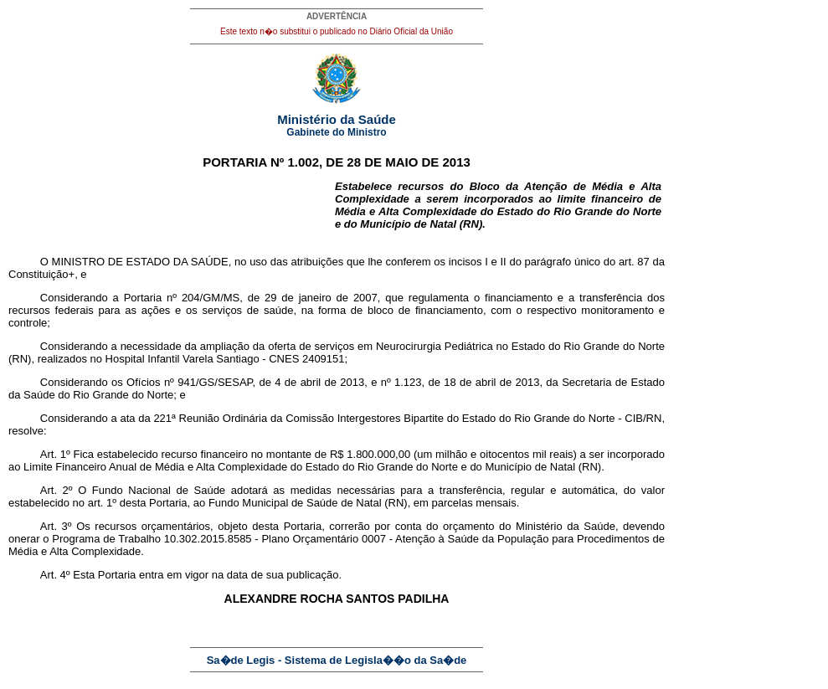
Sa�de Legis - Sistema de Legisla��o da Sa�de (337, 660)
